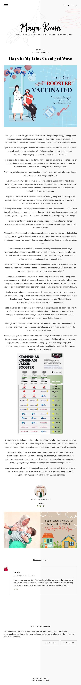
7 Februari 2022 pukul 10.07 (24, 575)
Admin (17, 572)
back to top (40, 678)
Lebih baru (50, 643)
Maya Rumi (40, 27)
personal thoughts (40, 52)
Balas (16, 589)
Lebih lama (69, 643)
